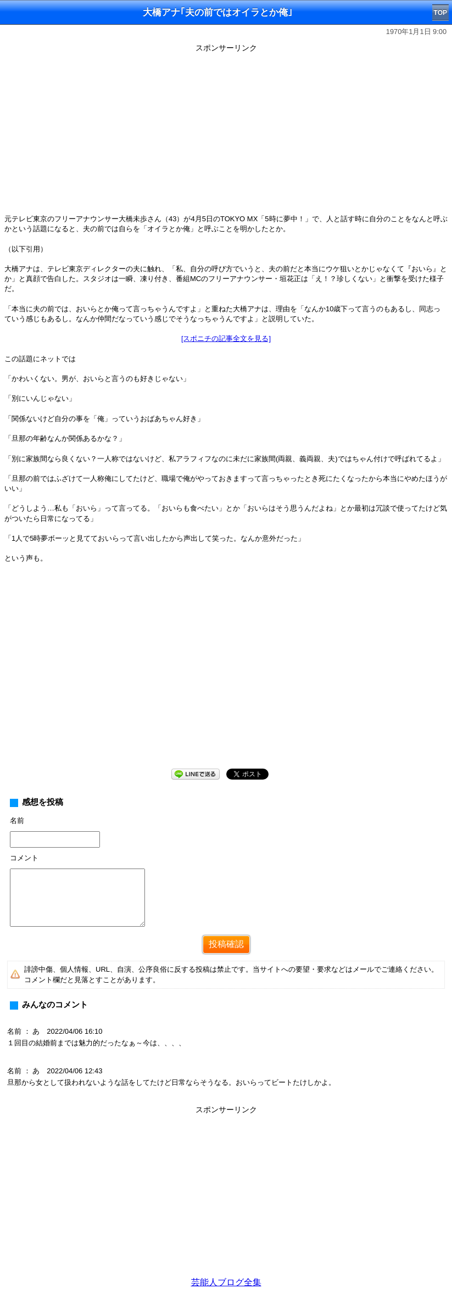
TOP (440, 12)
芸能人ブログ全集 (226, 1282)
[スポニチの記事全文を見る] (226, 338)
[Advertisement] (226, 133)
